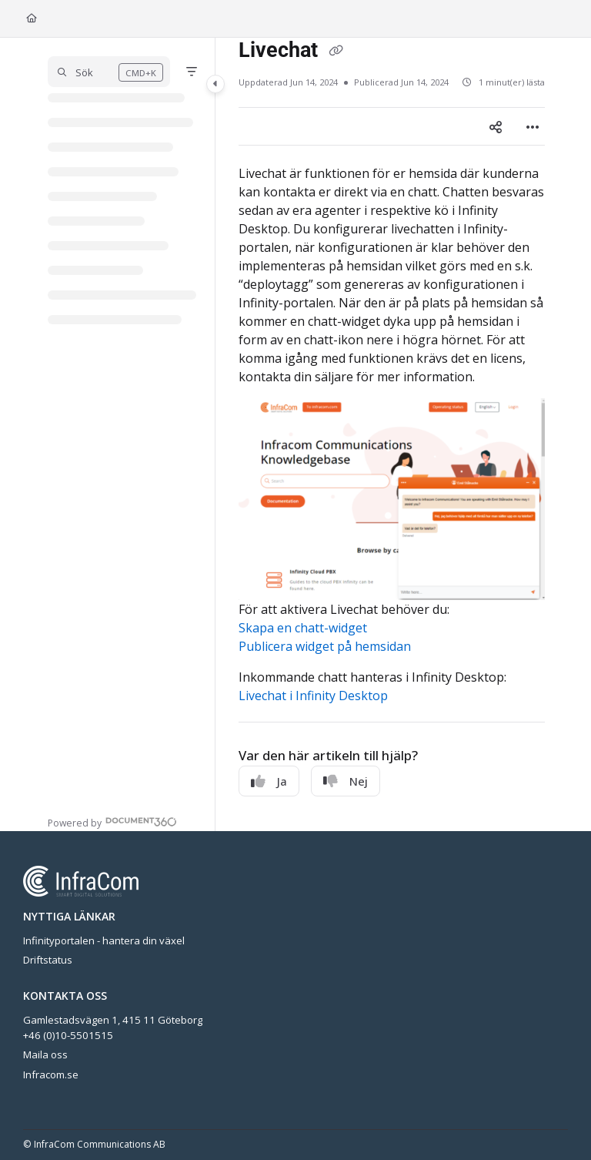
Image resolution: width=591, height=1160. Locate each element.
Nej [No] (345, 781)
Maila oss (45, 1054)
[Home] (31, 19)
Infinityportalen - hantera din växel (104, 940)
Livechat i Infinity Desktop (313, 695)
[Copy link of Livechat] (335, 51)
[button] (109, 71)
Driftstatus (47, 960)
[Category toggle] (215, 84)
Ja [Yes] (269, 781)
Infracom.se (50, 1074)
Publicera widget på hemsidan (325, 646)
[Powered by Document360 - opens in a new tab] (112, 821)
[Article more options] (532, 126)
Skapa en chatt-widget (303, 627)
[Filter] (191, 71)
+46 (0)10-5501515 (68, 1035)
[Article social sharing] (495, 126)
